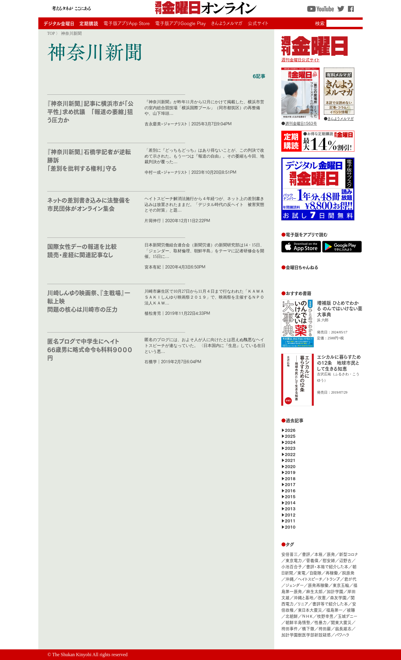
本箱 (318, 554)
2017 (290, 484)
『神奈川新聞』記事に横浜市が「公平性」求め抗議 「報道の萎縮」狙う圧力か (90, 111)
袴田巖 (324, 628)
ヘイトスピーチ (310, 578)
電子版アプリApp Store (126, 23)
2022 (290, 454)
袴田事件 (289, 628)
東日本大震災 (310, 609)
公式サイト (258, 23)
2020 (290, 466)
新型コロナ (348, 554)
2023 (290, 448)
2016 (290, 490)
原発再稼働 (318, 585)
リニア (303, 603)
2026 (290, 430)
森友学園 (338, 597)
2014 (290, 502)
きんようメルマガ (226, 23)
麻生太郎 (314, 591)
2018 (290, 478)
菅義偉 (312, 560)
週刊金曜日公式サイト (314, 56)
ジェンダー (294, 585)
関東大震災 (341, 622)
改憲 (322, 597)
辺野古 (345, 560)
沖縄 (289, 578)
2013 (290, 508)
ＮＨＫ (307, 615)
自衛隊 (315, 572)
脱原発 (348, 572)
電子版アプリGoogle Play (180, 23)
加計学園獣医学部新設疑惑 (306, 634)
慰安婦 (329, 560)
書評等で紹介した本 (330, 603)
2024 (290, 442)
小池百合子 (291, 566)
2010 (290, 526)
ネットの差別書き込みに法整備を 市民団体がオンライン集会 (91, 204)
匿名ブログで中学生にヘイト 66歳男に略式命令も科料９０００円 (89, 349)
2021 (290, 460)
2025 (290, 436)
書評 (306, 554)
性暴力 (320, 622)
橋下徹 (308, 628)
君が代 (350, 578)
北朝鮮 (291, 615)
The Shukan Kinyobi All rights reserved (90, 654)
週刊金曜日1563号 (301, 123)
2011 (290, 520)
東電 (301, 572)
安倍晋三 (289, 554)
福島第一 (334, 609)
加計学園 (335, 591)
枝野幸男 (325, 615)
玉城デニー (347, 615)
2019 (290, 472)
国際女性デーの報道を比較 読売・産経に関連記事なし (82, 250)
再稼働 (332, 572)
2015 (290, 496)
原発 (331, 554)
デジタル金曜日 (59, 23)
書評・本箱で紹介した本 (327, 566)
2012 (290, 514)
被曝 (351, 609)
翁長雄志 (343, 628)
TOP (51, 33)
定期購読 (88, 23)
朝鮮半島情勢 (297, 622)
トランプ (333, 578)
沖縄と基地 (303, 597)
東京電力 (293, 560)
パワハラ (342, 634)
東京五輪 (341, 585)
